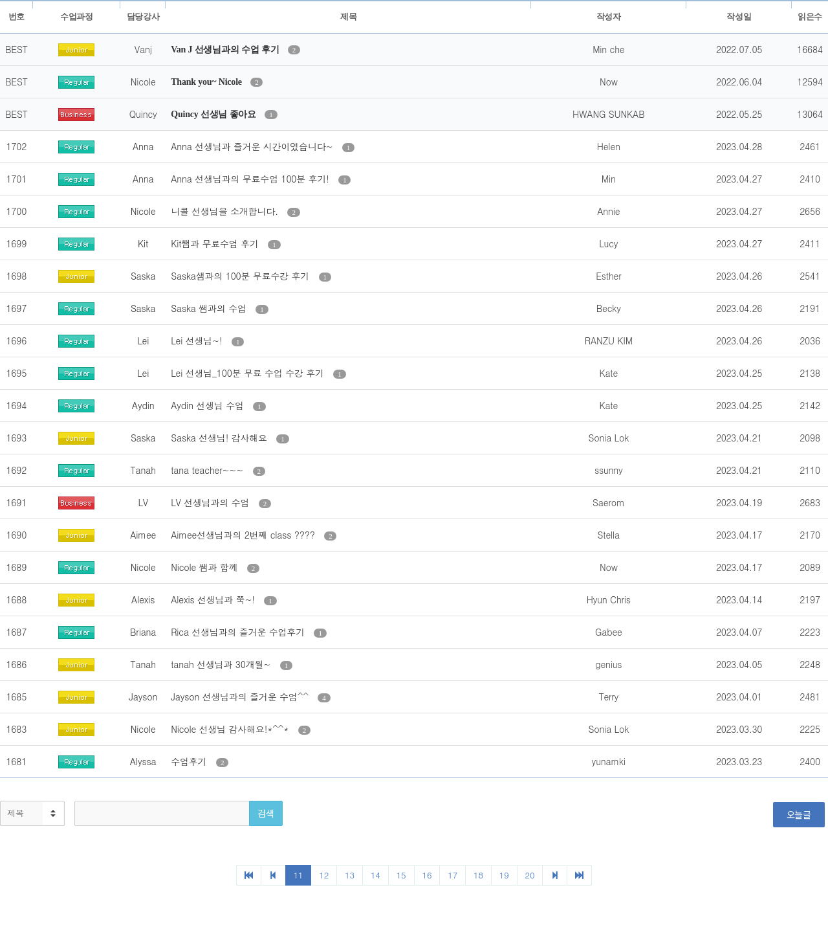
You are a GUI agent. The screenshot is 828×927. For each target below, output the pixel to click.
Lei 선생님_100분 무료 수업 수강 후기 (249, 372)
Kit (143, 243)
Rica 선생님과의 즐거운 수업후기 (239, 631)
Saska (143, 275)
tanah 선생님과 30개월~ (222, 664)
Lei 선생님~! (198, 340)
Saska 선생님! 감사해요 (220, 437)
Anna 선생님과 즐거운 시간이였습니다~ (253, 146)
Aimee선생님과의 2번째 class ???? (244, 534)
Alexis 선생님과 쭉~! (214, 599)
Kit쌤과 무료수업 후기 (216, 243)
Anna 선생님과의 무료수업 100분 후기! (251, 178)
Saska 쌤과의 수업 (210, 308)
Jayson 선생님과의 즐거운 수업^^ (241, 696)
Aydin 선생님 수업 (208, 405)
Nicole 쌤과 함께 (206, 567)
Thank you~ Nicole (207, 82)
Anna (143, 146)
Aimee (143, 534)
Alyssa (143, 761)
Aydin (143, 405)
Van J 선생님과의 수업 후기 (226, 49)
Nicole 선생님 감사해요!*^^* (231, 728)
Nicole (143, 211)
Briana (143, 631)
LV (143, 502)
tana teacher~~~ (208, 470)
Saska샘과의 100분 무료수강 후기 (241, 275)
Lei (143, 340)
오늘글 (799, 814)
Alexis (143, 599)
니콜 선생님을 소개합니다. (226, 211)
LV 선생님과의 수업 (211, 502)
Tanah (143, 470)
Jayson (143, 696)
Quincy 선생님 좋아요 (214, 114)
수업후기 (190, 761)
